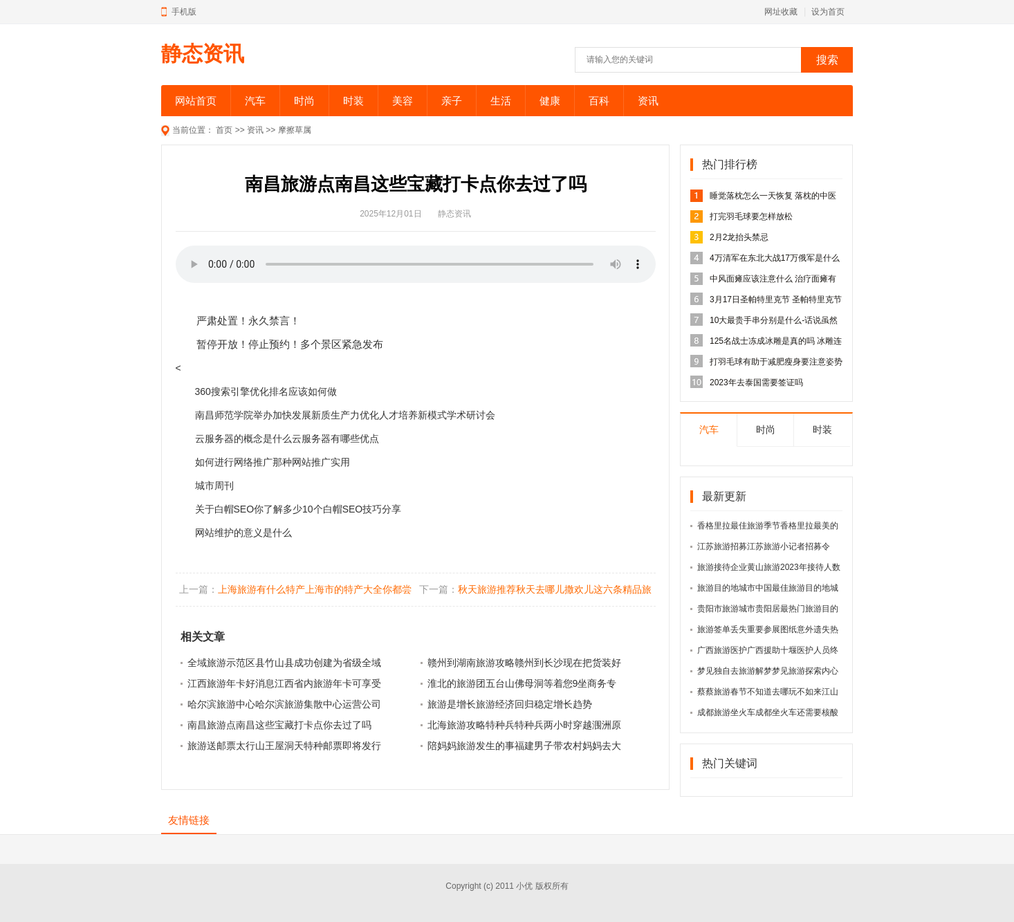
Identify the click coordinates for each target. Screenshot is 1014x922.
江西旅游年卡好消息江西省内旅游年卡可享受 (284, 683)
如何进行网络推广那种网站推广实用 (272, 462)
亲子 (451, 101)
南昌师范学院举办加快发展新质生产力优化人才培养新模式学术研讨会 (345, 415)
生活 (500, 101)
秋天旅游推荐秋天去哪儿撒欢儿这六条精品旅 (555, 589)
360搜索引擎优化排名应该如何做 (266, 391)
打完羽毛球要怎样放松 (751, 216)
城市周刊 (214, 485)
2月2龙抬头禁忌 (739, 237)
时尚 (304, 101)
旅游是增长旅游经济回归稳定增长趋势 (509, 704)
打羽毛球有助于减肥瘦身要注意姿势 (776, 362)
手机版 (184, 12)
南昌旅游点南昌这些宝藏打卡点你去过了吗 (279, 724)
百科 (599, 101)
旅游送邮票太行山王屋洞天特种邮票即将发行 (284, 745)
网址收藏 (781, 12)
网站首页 (195, 101)
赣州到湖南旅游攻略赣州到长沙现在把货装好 (524, 662)
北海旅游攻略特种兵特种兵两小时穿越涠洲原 (524, 724)
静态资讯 (202, 53)
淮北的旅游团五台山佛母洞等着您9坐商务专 (522, 683)
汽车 (255, 101)
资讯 (648, 101)
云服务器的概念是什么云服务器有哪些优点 (287, 438)
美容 (402, 101)
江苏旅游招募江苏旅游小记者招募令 (763, 546)
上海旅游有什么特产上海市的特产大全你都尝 (315, 589)
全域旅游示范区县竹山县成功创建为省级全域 (284, 662)
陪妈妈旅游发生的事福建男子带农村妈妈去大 (524, 745)
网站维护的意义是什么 (243, 532)
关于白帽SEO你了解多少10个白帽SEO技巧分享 (298, 509)
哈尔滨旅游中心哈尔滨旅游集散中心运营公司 (284, 704)
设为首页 (828, 12)
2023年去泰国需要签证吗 (756, 382)
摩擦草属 (294, 130)
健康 (550, 101)
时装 (353, 101)
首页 (224, 130)
